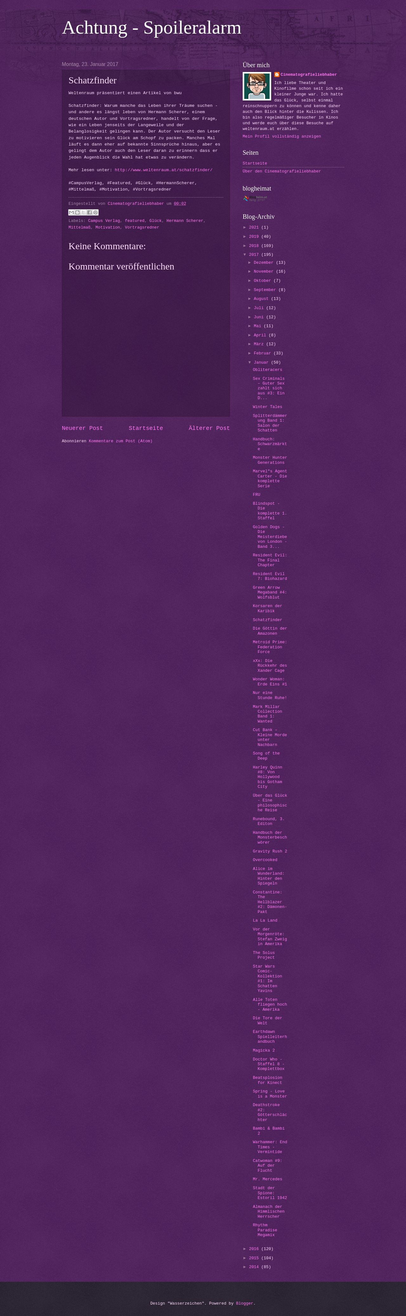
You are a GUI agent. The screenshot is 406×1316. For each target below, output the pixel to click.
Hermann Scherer (185, 220)
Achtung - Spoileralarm (152, 27)
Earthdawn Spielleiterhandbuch (270, 1036)
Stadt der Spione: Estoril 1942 (270, 1193)
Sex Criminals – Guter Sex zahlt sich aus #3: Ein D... (269, 388)
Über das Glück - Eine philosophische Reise (270, 803)
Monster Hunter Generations (270, 460)
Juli (260, 308)
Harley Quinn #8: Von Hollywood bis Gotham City (267, 777)
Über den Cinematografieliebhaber (282, 171)
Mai (259, 326)
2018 (255, 245)
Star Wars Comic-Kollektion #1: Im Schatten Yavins (267, 978)
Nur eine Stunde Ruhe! (270, 695)
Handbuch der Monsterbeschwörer (270, 837)
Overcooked (265, 860)
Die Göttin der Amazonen (270, 631)
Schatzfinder (267, 620)
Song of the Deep (266, 756)
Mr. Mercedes (267, 1179)
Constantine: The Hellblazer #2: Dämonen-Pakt (270, 902)
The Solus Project (264, 955)
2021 (255, 227)
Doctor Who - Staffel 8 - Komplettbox (269, 1064)
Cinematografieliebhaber (309, 74)
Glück (155, 220)
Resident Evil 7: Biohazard (270, 576)
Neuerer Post (82, 428)
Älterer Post (209, 428)
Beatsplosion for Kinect (267, 1080)
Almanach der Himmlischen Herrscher (269, 1211)
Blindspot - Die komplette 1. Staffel (270, 511)
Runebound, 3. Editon (269, 821)
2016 (255, 1249)
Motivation (107, 227)
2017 (255, 254)
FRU (256, 494)
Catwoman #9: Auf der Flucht (267, 1165)
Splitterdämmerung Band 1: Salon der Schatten (270, 423)
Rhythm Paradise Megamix (265, 1230)
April (261, 335)
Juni (260, 317)
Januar (262, 362)
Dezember (265, 262)
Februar (263, 353)
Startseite (146, 428)
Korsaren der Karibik (267, 608)
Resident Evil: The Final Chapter (270, 560)
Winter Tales (267, 407)
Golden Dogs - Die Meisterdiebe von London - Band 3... (270, 537)
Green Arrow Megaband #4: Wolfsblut (270, 592)
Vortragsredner (142, 227)
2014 (255, 1267)
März (260, 344)
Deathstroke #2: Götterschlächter (270, 1112)
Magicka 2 (264, 1050)
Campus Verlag (104, 220)
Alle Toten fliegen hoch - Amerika (270, 1004)
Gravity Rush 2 (270, 851)
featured (135, 220)
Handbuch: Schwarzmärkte (270, 444)
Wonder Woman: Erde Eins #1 (270, 681)
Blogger (244, 1303)
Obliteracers (267, 369)
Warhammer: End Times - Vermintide (270, 1147)
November (265, 271)
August (262, 298)
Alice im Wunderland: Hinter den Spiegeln (269, 876)
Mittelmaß (80, 227)
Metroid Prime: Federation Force (270, 647)
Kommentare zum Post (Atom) (121, 441)
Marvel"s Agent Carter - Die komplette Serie (270, 478)
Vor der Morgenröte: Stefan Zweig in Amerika (270, 936)
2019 (255, 236)
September (266, 290)
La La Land (265, 920)
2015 (255, 1258)
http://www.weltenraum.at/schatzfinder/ (164, 170)
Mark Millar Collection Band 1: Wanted (267, 714)
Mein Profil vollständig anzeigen (282, 136)
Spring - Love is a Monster (270, 1094)
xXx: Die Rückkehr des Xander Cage (270, 665)
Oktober (263, 280)
